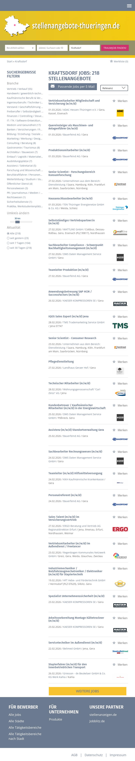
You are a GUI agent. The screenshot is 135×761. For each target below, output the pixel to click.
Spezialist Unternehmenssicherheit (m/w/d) (76, 596)
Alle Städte (16, 721)
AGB (74, 755)
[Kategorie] (17, 48)
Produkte (55, 719)
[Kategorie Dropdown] (32, 48)
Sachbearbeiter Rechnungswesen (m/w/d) (75, 451)
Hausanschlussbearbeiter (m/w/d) (70, 198)
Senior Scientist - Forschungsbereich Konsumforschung (71, 173)
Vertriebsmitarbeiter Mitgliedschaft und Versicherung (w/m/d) (74, 102)
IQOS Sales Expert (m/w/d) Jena (68, 316)
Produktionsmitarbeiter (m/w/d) (69, 150)
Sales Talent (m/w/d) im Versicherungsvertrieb (63, 518)
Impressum (118, 755)
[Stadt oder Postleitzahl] (84, 48)
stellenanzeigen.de (103, 715)
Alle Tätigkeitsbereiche (25, 727)
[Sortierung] (111, 88)
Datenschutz (94, 755)
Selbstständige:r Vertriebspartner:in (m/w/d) (71, 222)
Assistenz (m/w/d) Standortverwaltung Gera (76, 429)
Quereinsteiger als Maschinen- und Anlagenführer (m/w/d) (70, 127)
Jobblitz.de (97, 721)
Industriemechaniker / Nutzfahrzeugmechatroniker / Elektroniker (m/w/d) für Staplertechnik (75, 571)
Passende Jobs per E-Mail (73, 86)
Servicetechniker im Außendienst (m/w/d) (75, 642)
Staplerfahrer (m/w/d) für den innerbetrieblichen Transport (67, 666)
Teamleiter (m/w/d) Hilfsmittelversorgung (75, 473)
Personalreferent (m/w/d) (64, 495)
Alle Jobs (15, 715)
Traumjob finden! (115, 48)
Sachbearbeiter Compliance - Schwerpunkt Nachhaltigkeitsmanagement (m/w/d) (75, 246)
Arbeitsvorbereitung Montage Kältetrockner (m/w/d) (76, 619)
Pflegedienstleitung (61, 361)
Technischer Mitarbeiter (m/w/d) (69, 383)
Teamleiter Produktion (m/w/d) (68, 270)
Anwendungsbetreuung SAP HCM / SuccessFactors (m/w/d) (70, 293)
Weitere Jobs (87, 691)
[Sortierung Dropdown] (124, 88)
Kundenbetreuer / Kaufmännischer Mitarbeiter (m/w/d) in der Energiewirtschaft (77, 407)
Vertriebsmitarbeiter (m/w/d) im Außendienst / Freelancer (69, 545)
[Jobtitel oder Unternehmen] (52, 48)
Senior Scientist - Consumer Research (72, 338)
